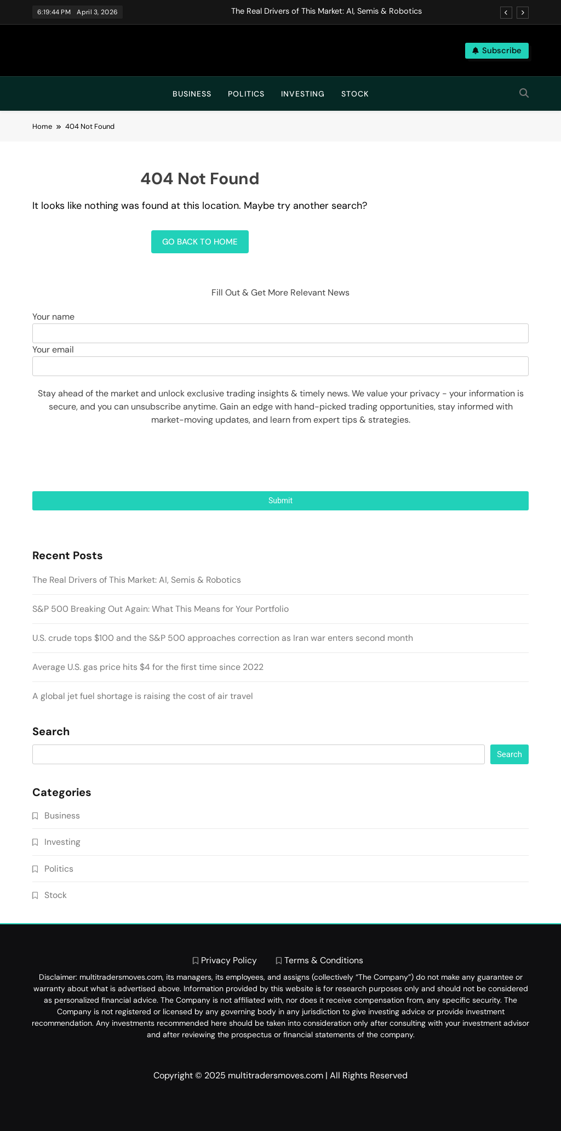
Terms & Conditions (323, 960)
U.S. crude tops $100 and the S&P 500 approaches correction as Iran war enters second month (222, 638)
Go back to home (200, 241)
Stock (355, 94)
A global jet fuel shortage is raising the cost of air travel (142, 696)
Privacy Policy (229, 960)
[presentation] (280, 458)
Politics (246, 94)
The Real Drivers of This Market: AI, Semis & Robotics (326, 11)
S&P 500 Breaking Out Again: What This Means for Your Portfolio (160, 609)
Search (51, 731)
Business (192, 94)
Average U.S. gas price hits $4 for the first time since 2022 (148, 667)
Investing (303, 94)
